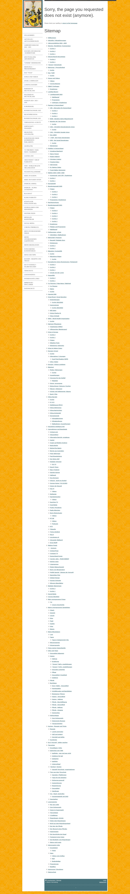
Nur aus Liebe (54, 804)
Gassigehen (54, 799)
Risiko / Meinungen (56, 370)
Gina (51, 626)
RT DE (52, 518)
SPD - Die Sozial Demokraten (59, 140)
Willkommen (52, 38)
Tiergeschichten (57, 723)
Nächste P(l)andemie (54, 324)
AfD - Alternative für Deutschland (60, 108)
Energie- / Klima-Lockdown (56, 364)
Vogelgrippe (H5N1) (56, 326)
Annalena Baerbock (56, 151)
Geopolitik (51, 275)
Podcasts (55, 524)
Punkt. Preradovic (56, 507)
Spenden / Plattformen (59, 775)
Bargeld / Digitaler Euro (57, 240)
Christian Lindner (55, 159)
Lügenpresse (54, 564)
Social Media (52, 594)
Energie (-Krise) (53, 351)
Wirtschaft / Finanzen (55, 237)
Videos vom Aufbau (58, 856)
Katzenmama (54, 831)
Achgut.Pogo (54, 551)
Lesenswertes (52, 802)
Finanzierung (54, 864)
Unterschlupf (56, 764)
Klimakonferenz (57, 421)
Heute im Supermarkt (57, 810)
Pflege (54, 672)
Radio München (55, 510)
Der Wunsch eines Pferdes (58, 829)
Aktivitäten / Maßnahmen (58, 235)
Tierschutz (51, 745)
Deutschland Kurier (56, 556)
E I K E (52, 402)
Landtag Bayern (53, 92)
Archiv (52, 70)
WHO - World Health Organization (58, 318)
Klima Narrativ (52, 397)
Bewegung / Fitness (58, 694)
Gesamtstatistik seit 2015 (60, 796)
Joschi (52, 615)
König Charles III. (55, 313)
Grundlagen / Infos (56, 748)
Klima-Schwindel (55, 413)
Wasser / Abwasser (56, 389)
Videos (52, 81)
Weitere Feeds (52, 545)
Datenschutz (52, 872)
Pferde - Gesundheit (58, 704)
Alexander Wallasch (56, 540)
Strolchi (52, 613)
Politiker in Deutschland (55, 148)
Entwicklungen (55, 299)
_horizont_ (53, 548)
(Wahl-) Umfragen (53, 86)
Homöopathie (56, 688)
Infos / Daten (54, 362)
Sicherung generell (58, 780)
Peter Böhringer (55, 453)
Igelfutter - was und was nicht (61, 753)
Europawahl (52, 183)
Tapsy (52, 637)
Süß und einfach (57, 734)
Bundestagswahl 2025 (55, 186)
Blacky (52, 629)
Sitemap (58, 880)
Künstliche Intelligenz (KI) (56, 426)
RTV (51, 526)
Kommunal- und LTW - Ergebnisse (61, 175)
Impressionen (54, 305)
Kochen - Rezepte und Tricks (57, 726)
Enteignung (54, 243)
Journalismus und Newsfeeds (57, 429)
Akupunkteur (54, 434)
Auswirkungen (54, 375)
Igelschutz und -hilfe (56, 750)
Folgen (52, 189)
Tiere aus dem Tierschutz (58, 772)
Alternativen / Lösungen (57, 356)
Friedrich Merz (54, 162)
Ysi (51, 602)
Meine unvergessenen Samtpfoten (59, 607)
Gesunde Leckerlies (58, 669)
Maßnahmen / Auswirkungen (61, 424)
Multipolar (53, 494)
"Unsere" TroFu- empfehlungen (62, 667)
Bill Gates (53, 310)
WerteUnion (54, 146)
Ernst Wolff (53, 542)
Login (104, 880)
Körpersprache (55, 645)
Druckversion (50, 880)
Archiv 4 (54, 213)
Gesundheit (56, 788)
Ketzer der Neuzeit (56, 486)
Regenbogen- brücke (56, 818)
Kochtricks (53, 740)
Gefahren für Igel (57, 756)
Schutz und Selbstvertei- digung (60, 391)
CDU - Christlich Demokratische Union (62, 127)
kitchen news (54, 561)
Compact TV (54, 553)
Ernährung (55, 661)
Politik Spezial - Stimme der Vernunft (62, 572)
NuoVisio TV (54, 502)
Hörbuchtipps (54, 715)
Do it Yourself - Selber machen (57, 742)
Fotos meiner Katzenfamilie (57, 648)
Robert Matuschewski (57, 567)
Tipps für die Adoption (59, 777)
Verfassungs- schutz (54, 232)
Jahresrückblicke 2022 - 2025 (57, 43)
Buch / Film (53, 394)
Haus (51, 853)
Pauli (51, 621)
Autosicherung (57, 783)
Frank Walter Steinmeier (57, 170)
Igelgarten (55, 758)
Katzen (52, 656)
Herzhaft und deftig (58, 737)
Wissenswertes (55, 642)
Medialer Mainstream (54, 586)
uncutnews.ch (54, 537)
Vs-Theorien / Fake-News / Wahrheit (59, 283)
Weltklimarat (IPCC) (56, 405)
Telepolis (53, 529)
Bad (53, 858)
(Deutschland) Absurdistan (56, 56)
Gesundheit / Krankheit (59, 675)
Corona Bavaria (55, 83)
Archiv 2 (52, 51)
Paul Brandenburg (56, 456)
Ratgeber (55, 380)
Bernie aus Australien (57, 451)
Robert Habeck (55, 156)
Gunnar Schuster (55, 580)
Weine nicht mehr (55, 842)
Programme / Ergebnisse (58, 200)
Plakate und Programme (58, 227)
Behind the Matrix (55, 448)
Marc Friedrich (54, 470)
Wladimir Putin (55, 343)
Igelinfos (55, 761)
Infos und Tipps (53, 650)
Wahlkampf (55, 97)
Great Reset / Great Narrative (57, 297)
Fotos (54, 850)
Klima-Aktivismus (55, 407)
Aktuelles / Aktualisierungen (57, 40)
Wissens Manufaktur (56, 583)
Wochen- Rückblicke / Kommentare (59, 46)
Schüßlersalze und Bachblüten (62, 691)
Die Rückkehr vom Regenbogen (60, 839)
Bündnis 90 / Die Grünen (58, 121)
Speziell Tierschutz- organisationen (63, 769)
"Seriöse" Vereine (55, 767)
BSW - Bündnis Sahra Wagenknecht (61, 119)
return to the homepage (69, 23)
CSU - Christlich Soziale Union (60, 132)
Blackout (51, 367)
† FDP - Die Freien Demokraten (60, 137)
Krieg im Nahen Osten (55, 348)
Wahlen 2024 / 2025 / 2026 (56, 173)
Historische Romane (58, 721)
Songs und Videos (54, 78)
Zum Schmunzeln (57, 718)
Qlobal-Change (55, 578)
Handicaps (55, 791)
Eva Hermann (54, 478)
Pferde (52, 680)
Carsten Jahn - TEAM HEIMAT (59, 559)
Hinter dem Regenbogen (58, 821)
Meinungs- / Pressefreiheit (56, 67)
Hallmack (53, 475)
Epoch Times (54, 467)
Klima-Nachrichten (56, 410)
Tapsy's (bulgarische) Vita (60, 640)
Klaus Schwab (54, 316)
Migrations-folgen (55, 256)
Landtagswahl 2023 (56, 94)
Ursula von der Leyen (57, 272)
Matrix (52, 289)
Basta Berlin (54, 445)
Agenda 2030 (52, 294)
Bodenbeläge (56, 861)
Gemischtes (56, 713)
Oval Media (53, 505)
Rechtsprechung (53, 202)
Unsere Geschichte (58, 605)
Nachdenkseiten (55, 497)
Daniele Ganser (55, 472)
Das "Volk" (51, 73)
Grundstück (54, 848)
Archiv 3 (52, 48)
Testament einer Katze (57, 837)
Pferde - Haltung (57, 707)
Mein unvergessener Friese (56, 599)
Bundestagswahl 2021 (55, 205)
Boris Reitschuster (56, 513)
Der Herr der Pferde (56, 826)
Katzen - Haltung (57, 699)
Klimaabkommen (57, 418)
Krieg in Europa (53, 332)
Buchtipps (53, 683)
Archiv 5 (54, 210)
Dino (51, 618)
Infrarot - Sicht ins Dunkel (58, 480)
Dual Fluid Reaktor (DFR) (60, 359)
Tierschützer (54, 812)
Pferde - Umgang (57, 710)
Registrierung (56, 785)
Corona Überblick (53, 596)
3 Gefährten (54, 815)
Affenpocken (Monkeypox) (58, 329)
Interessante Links (54, 845)
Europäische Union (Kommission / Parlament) (62, 262)
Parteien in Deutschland (55, 105)
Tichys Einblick (55, 532)
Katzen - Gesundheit (58, 696)
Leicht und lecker (57, 731)
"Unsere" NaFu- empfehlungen (62, 664)
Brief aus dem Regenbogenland (60, 823)
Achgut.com (54, 432)
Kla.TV (52, 488)
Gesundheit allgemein (57, 653)
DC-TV (54, 464)
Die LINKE (53, 135)
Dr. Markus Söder (55, 167)
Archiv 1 (52, 54)
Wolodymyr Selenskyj (57, 345)
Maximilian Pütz (55, 575)
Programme (56, 100)
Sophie (52, 623)
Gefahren (55, 677)
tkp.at (52, 534)
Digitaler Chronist (55, 461)
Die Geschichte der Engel (58, 834)
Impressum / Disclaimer (55, 869)
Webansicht (102, 882)
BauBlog (53, 866)
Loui (51, 634)
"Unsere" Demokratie (55, 65)
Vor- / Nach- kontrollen (57, 794)
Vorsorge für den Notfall (57, 378)
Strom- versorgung (56, 383)
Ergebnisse (53, 89)
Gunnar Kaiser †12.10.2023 (58, 483)
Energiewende (54, 416)
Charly (52, 610)
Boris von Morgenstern (57, 569)
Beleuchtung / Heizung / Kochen (60, 386)
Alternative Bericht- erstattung (59, 437)
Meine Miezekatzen (54, 632)
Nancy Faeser (54, 154)
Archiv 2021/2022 (57, 302)
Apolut (52, 440)
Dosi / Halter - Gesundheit (60, 686)
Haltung (54, 659)
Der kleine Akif (54, 459)
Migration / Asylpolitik (55, 251)
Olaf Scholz (53, 164)
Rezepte (52, 729)
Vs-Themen (53, 286)
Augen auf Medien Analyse (58, 443)
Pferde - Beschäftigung (59, 702)
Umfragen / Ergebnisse (59, 102)
